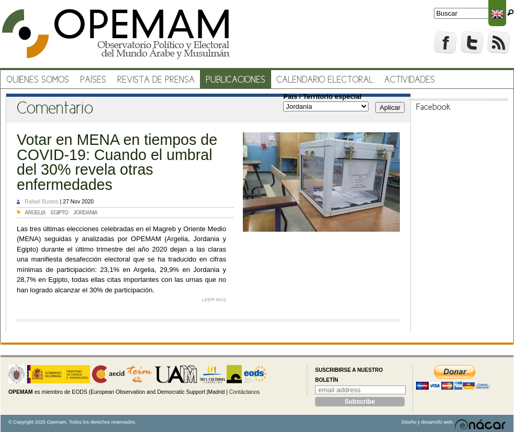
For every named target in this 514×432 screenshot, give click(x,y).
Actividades (409, 80)
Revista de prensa (156, 80)
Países (93, 80)
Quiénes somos (37, 80)
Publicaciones (235, 80)
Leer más (214, 299)
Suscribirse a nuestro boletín (349, 375)
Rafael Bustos (42, 201)
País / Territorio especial (322, 96)
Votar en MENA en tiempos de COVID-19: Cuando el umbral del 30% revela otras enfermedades (117, 162)
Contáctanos (244, 392)
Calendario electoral (324, 80)
